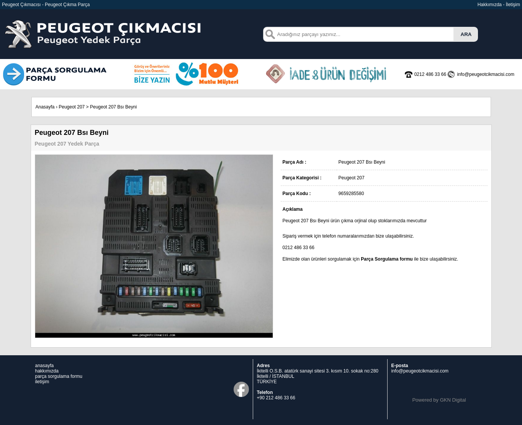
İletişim (513, 4)
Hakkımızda (490, 4)
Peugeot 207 (72, 107)
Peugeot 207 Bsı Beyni (113, 107)
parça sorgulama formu (58, 376)
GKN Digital (453, 400)
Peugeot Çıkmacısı (21, 4)
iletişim (42, 381)
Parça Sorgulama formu (386, 259)
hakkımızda (47, 371)
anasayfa (44, 365)
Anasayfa (45, 107)
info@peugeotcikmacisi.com (420, 371)
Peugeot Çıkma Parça (67, 4)
